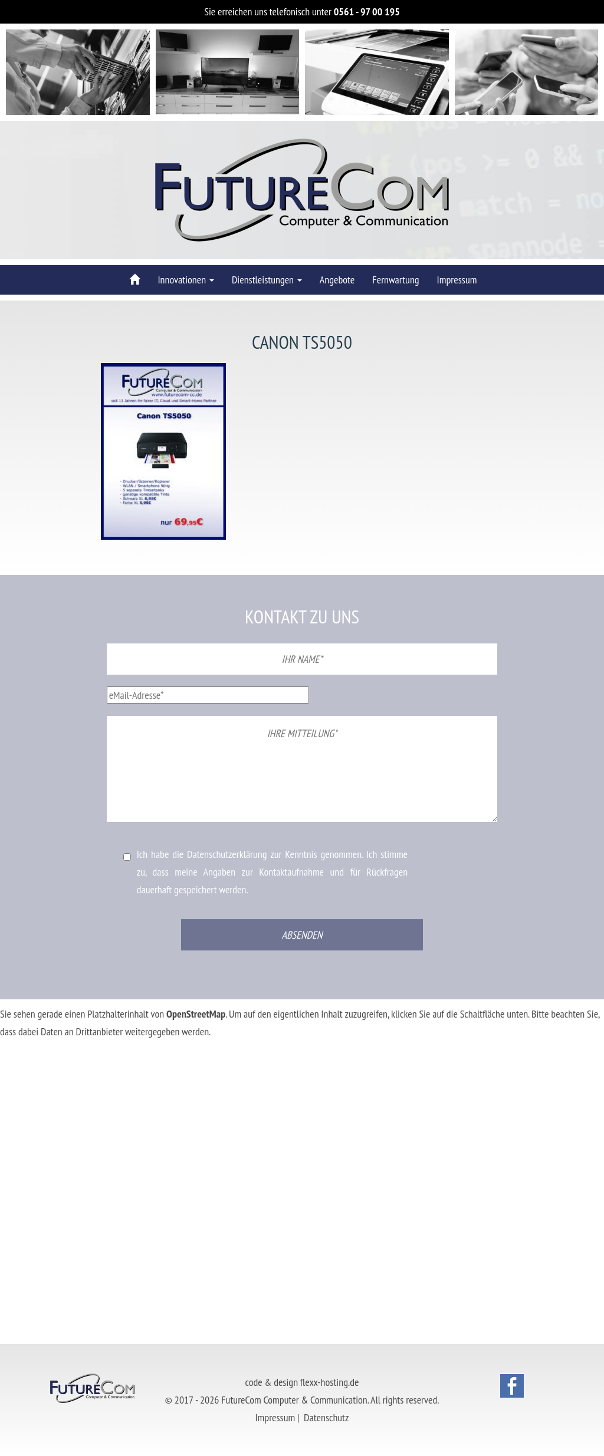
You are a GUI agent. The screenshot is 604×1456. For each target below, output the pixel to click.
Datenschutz (326, 1417)
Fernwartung (395, 279)
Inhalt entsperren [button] (31, 1067)
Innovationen (185, 279)
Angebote (337, 279)
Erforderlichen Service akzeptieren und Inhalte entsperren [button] (105, 1084)
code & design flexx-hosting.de (302, 1382)
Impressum (457, 279)
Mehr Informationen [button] (36, 1049)
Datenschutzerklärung (227, 854)
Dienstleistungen (267, 279)
